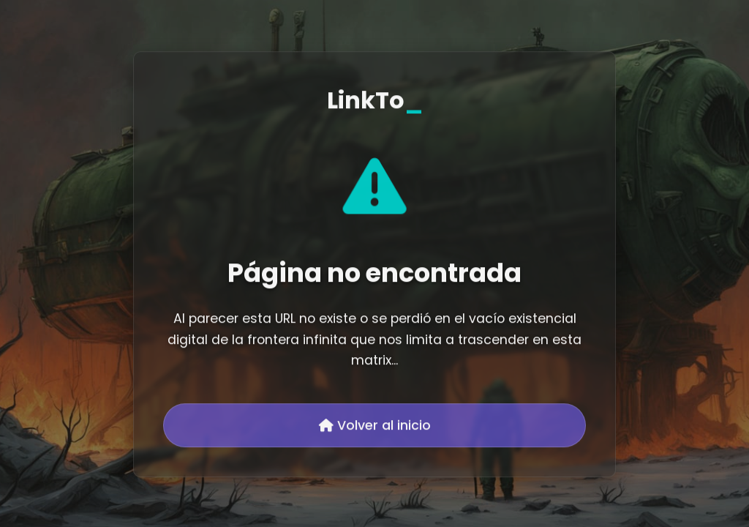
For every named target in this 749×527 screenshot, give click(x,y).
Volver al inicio (375, 427)
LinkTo (375, 101)
